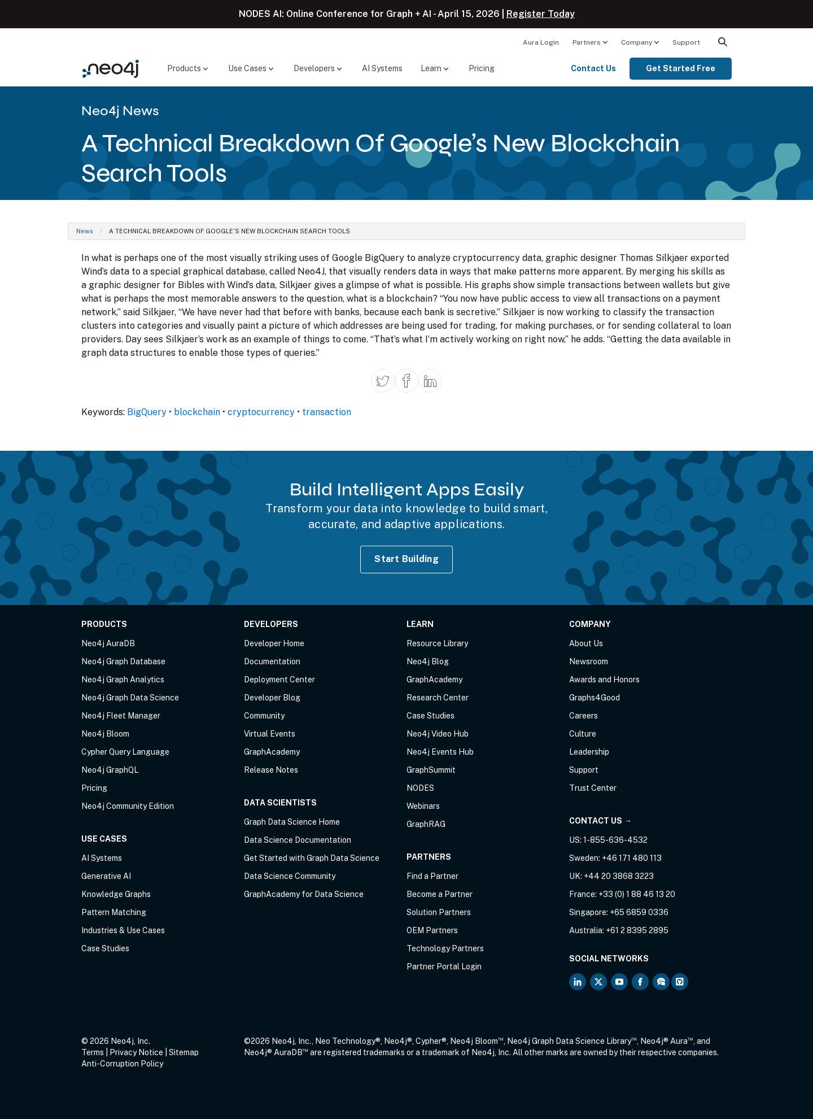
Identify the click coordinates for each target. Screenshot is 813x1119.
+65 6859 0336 (639, 912)
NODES (420, 788)
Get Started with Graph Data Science (311, 858)
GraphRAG (425, 824)
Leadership (589, 751)
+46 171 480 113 (632, 858)
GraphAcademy (272, 751)
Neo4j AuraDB (108, 643)
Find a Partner (432, 876)
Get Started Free (680, 68)
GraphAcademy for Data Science (304, 894)
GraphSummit (431, 769)
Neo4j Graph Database (123, 661)
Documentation (272, 661)
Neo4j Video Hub (437, 733)
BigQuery (147, 412)
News (84, 231)
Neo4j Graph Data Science (130, 697)
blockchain (197, 412)
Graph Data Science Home (292, 821)
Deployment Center (279, 679)
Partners (586, 42)
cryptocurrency (261, 412)
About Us (586, 643)
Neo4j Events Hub (440, 751)
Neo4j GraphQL (109, 769)
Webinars (423, 806)
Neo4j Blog (427, 661)
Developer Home (274, 643)
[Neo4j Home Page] (110, 68)
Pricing (482, 68)
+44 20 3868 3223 (619, 876)
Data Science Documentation (297, 839)
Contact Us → (600, 820)
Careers (583, 715)
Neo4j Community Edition (127, 806)
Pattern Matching (113, 912)
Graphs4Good (594, 697)
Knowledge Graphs (116, 894)
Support (686, 42)
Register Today (540, 13)
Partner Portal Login (444, 966)
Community (264, 715)
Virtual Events (269, 733)
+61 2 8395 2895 (637, 930)
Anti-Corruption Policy (122, 1063)
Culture (582, 733)
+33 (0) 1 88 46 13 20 (636, 894)
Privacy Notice (136, 1052)
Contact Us (593, 68)
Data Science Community (289, 876)
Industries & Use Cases (123, 930)
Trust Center (593, 788)
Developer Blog (272, 697)
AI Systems (382, 68)
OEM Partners (432, 930)
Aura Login (541, 42)
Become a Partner (439, 894)
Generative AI (106, 876)
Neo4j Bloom (105, 733)
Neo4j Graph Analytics (122, 679)
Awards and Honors (604, 679)
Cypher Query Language (125, 751)
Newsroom (588, 661)
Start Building (406, 559)
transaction (326, 412)
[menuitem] (541, 42)
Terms (92, 1052)
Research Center (437, 697)
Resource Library (437, 643)
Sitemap (184, 1052)
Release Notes (271, 769)
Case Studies (105, 948)
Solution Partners (438, 912)
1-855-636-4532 (615, 839)
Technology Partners (445, 948)
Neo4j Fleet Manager (120, 715)
